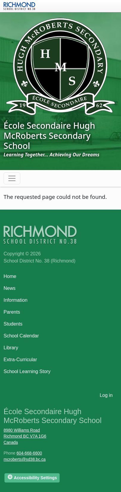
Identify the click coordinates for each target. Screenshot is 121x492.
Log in (106, 395)
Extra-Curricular (20, 359)
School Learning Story (27, 371)
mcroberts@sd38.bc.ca (25, 459)
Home (10, 276)
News (9, 288)
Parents (12, 312)
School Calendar (21, 335)
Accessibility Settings (32, 477)
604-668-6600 (29, 453)
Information (15, 300)
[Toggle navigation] (12, 178)
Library (11, 347)
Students (13, 323)
